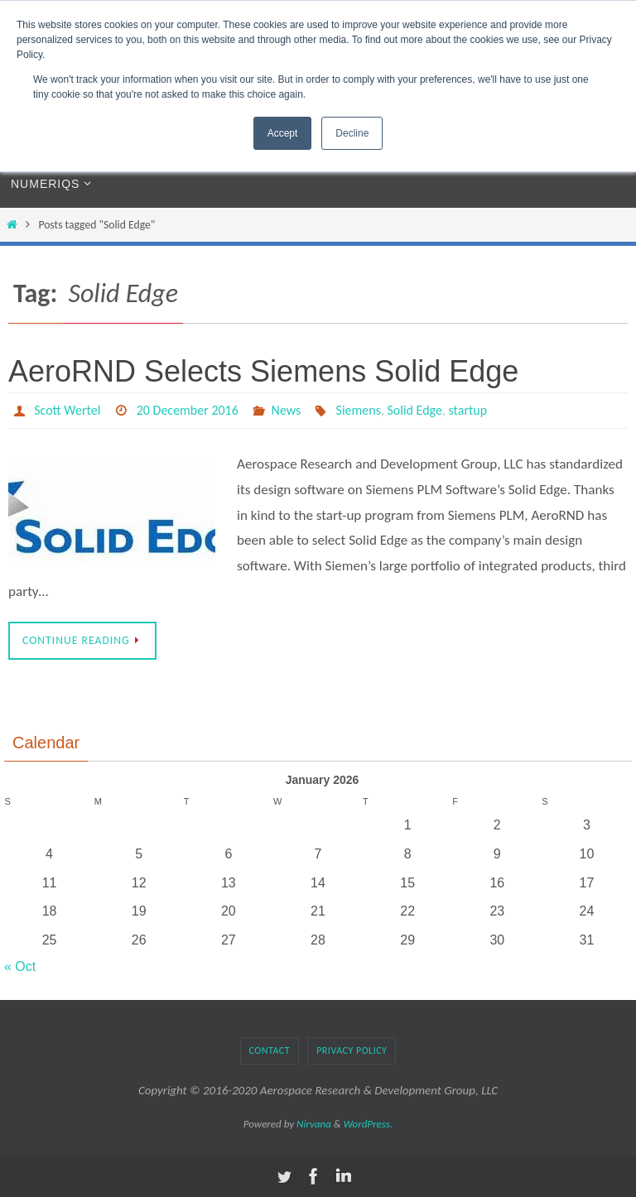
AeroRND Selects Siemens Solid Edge (263, 371)
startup (468, 410)
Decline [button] (352, 133)
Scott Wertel (67, 410)
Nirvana (313, 1124)
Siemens (358, 410)
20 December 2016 (187, 410)
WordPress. (368, 1124)
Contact (270, 1050)
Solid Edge (415, 410)
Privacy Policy (351, 1050)
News (286, 410)
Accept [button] (282, 133)
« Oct (20, 966)
